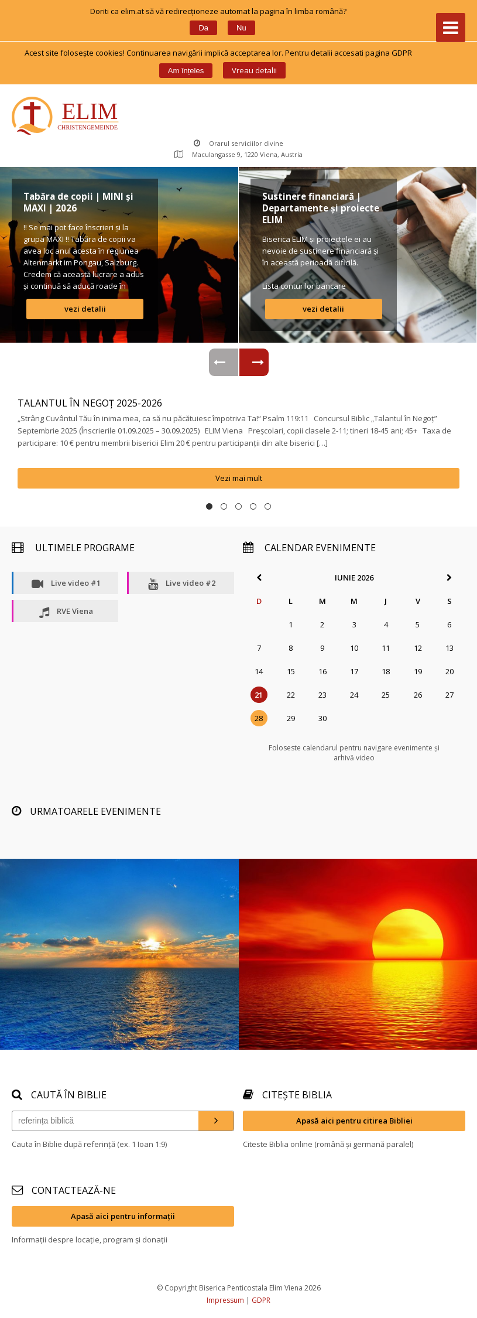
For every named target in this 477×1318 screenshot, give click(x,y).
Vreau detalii (254, 70)
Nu (241, 27)
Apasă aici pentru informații (123, 1216)
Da (203, 27)
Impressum (225, 1300)
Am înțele (186, 70)
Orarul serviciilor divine (238, 143)
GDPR (261, 1300)
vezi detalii (85, 308)
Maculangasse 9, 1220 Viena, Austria (238, 154)
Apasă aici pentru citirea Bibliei (354, 1120)
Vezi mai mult (238, 478)
